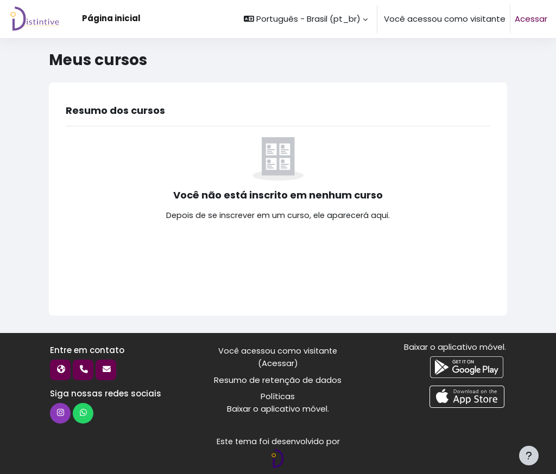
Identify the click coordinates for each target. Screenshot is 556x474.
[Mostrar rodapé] (529, 455)
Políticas (278, 396)
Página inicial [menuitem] (111, 18)
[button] (306, 19)
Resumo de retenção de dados (278, 379)
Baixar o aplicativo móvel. (278, 408)
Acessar (531, 18)
